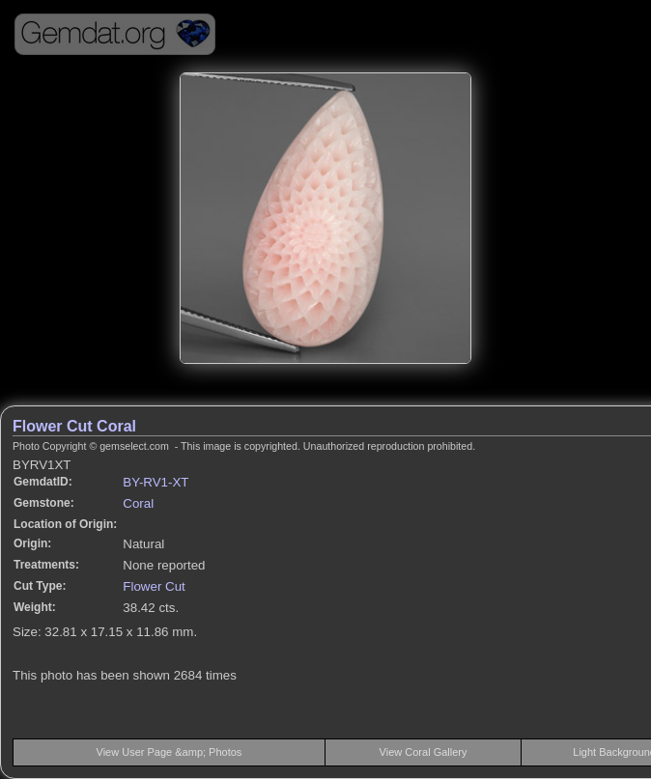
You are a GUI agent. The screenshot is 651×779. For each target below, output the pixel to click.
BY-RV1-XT (155, 482)
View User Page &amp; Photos (169, 752)
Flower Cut (153, 586)
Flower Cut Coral (74, 426)
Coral (138, 503)
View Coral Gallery (423, 752)
